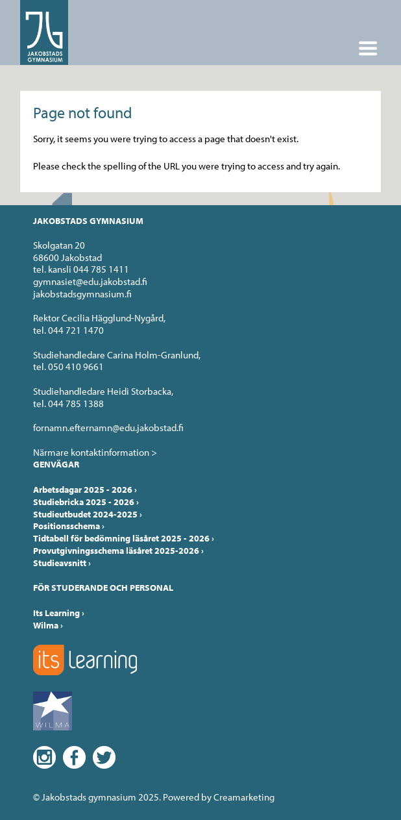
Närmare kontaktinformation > (95, 452)
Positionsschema (68, 526)
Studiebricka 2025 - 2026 (86, 502)
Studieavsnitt (62, 563)
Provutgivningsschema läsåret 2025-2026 (118, 550)
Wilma (48, 625)
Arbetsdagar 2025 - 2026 (85, 489)
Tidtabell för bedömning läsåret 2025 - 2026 (123, 538)
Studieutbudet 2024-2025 (87, 514)
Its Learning (58, 613)
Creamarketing (243, 797)
